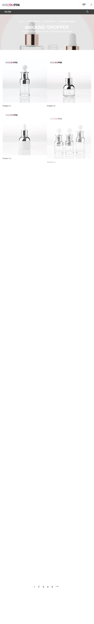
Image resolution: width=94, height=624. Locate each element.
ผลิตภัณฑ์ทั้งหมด (33, 21)
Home (21, 21)
